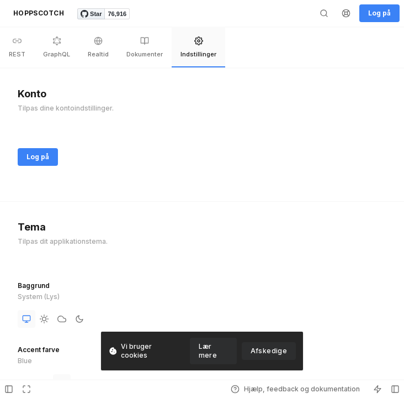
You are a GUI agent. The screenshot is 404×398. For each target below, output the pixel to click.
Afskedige (269, 351)
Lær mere (208, 350)
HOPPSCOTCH (38, 13)
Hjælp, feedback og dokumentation (295, 389)
